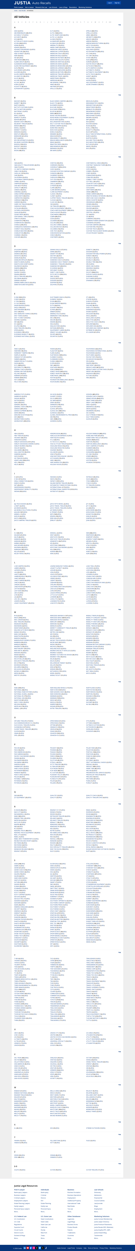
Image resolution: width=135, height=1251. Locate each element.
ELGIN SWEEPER (55, 303)
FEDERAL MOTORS (20, 371)
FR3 (87, 361)
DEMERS (17, 280)
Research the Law (41, 7)
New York (44, 1233)
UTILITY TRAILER (91, 1041)
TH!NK (16, 998)
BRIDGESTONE (91, 105)
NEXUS (52, 700)
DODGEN (53, 280)
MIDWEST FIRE (55, 657)
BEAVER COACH (19, 122)
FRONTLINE (90, 371)
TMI (51, 981)
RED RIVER (17, 847)
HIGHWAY (53, 450)
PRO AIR (88, 771)
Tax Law (70, 1209)
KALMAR (17, 535)
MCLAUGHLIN (18, 669)
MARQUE (17, 644)
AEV (15, 58)
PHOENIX (53, 750)
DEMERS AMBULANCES (21, 283)
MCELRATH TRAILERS (21, 661)
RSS (21, 31)
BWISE (88, 146)
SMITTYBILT (54, 888)
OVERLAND (90, 729)
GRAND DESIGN (91, 398)
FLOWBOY (53, 357)
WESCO (52, 1093)
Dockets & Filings (19, 1235)
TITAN (52, 973)
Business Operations (74, 1195)
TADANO (17, 961)
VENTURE (53, 1068)
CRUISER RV (90, 210)
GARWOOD (17, 396)
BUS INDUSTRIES (91, 142)
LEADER (16, 601)
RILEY (52, 851)
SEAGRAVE (17, 901)
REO (51, 829)
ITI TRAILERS (90, 485)
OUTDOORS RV (91, 727)
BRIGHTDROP (90, 107)
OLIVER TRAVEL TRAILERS (22, 729)
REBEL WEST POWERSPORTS (23, 839)
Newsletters (73, 7)
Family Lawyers (19, 1206)
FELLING (17, 373)
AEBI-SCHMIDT (19, 54)
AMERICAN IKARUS (56, 64)
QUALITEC (53, 795)
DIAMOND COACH (56, 260)
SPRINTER (53, 940)
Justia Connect (61, 1248)
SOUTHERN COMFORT (57, 903)
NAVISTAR (17, 700)
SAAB (16, 864)
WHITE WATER (55, 1113)
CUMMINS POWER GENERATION (96, 221)
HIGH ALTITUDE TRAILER (58, 444)
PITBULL (53, 762)
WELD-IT (17, 1116)
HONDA (88, 440)
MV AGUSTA (90, 669)
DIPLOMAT (53, 270)
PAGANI (16, 758)
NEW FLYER (54, 690)
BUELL (88, 128)
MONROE (89, 638)
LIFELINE (53, 585)
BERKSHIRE (18, 136)
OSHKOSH (53, 733)
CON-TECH (53, 231)
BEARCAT (17, 118)
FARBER (16, 359)
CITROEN (53, 186)
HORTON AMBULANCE (93, 444)
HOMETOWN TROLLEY (93, 438)
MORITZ (89, 651)
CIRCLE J (53, 184)
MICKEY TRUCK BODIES (57, 640)
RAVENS (16, 824)
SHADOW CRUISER (20, 919)
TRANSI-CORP (90, 969)
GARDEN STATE (19, 394)
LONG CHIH (90, 587)
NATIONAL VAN (19, 698)
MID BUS (53, 646)
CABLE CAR (17, 171)
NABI (16, 688)
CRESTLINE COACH (92, 198)
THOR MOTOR (19, 1012)
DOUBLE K (89, 260)
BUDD (88, 126)
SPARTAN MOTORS (56, 919)
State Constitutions (47, 1219)
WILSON (89, 1099)
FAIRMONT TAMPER (20, 353)
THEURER (17, 1000)
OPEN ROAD (54, 723)
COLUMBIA (53, 229)
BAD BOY (17, 101)
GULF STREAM (90, 415)
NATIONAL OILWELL (21, 694)
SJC (51, 874)
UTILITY (89, 1037)
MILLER (52, 665)
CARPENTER (18, 198)
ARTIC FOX (89, 45)
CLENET (52, 196)
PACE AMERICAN (19, 752)
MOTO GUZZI (90, 657)
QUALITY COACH (91, 795)
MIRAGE (52, 669)
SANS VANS (18, 878)
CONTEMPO (54, 237)
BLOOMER (53, 105)
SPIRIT (52, 930)
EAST (16, 312)
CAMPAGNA (18, 184)
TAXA (16, 967)
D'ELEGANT (18, 250)
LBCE (16, 593)
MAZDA (16, 657)
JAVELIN (16, 516)
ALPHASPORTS (19, 89)
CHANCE (17, 225)
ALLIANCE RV (18, 76)
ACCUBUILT (18, 35)
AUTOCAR (89, 66)
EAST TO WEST (19, 318)
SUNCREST (89, 907)
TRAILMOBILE (54, 1020)
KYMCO (88, 551)
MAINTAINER (18, 628)
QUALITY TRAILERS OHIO (94, 797)
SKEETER (53, 876)
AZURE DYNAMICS (92, 84)
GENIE (16, 413)
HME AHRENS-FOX (56, 462)
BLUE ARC (53, 107)
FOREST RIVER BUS (56, 373)
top (119, 25)
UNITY (52, 1039)
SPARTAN (53, 913)
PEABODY (17, 773)
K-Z (15, 533)
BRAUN (52, 136)
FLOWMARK (54, 359)
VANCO (16, 1066)
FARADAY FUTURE (20, 357)
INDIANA (53, 477)
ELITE (52, 305)
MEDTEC (17, 675)
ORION (52, 729)
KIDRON (53, 551)
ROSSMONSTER (91, 839)
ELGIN (52, 301)
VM (87, 1068)
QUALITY (53, 797)
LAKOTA (17, 574)
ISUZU (88, 479)
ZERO (16, 1157)
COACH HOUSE (55, 212)
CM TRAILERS (54, 206)
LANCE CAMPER (19, 580)
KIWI (51, 553)
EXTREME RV (90, 330)
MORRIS (88, 653)
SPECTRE (53, 925)
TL (51, 977)
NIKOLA (52, 702)
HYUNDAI (89, 462)
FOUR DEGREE (54, 382)
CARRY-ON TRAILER (20, 204)
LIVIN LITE (53, 599)
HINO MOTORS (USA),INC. (58, 456)
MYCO (88, 673)
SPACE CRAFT (54, 911)
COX (87, 188)
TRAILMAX (53, 1018)
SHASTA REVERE (19, 923)
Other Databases (74, 1216)
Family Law (44, 1206)
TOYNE (52, 998)
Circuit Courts (18, 1230)
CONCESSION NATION (57, 233)
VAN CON (17, 1068)
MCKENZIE (17, 665)
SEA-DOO (17, 897)
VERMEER (53, 1070)
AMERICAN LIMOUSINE (57, 70)
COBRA (52, 216)
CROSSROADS (90, 202)
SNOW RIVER (54, 892)
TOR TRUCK (54, 987)
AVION (88, 80)
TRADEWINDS (54, 1006)
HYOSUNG (89, 458)
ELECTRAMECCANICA (57, 297)
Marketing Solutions (85, 7)
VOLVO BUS (90, 1076)
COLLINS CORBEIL (56, 225)
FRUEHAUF (89, 373)
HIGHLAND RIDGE (56, 446)
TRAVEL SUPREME (92, 987)
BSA (87, 122)
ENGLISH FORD (55, 326)
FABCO (16, 349)
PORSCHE (89, 756)
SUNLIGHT (89, 915)
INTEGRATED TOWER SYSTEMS (60, 485)
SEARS (16, 905)
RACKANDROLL (19, 814)
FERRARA (17, 376)
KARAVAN (17, 541)
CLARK (52, 188)
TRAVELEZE (90, 983)
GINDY (52, 402)
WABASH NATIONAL (20, 1093)
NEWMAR (53, 698)
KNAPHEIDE (90, 535)
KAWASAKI (17, 549)
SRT (51, 944)
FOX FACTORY (90, 357)
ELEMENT (53, 299)
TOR (51, 983)
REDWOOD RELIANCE (21, 849)
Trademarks (71, 1233)
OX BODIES (89, 731)
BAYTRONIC (18, 111)
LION (52, 591)
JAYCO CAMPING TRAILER (22, 520)
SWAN (88, 942)
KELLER (16, 551)
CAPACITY (17, 188)
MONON (89, 636)
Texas (43, 1235)
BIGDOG (17, 144)
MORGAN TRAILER (92, 649)
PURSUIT (89, 783)
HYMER (88, 456)
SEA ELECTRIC (18, 899)
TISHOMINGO (54, 971)
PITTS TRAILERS (55, 764)
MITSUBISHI (54, 671)
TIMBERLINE (54, 965)
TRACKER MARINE (56, 1004)
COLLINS (53, 223)
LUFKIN (88, 601)
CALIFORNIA (18, 177)
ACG (15, 39)
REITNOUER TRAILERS (57, 816)
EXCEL (88, 316)
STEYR (88, 882)
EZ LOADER (90, 332)
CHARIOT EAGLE (19, 229)
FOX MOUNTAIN (91, 359)
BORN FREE (54, 128)
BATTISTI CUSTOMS (21, 107)
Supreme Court (19, 1227)
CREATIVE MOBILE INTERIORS (96, 196)
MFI (51, 634)
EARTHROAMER (19, 310)
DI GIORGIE (53, 268)
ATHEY (88, 58)
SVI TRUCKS (90, 936)
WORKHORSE (90, 1109)
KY (87, 549)
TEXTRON (17, 996)
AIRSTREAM (18, 60)
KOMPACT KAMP (91, 539)
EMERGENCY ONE (56, 316)
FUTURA (89, 376)
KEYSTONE (53, 545)
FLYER (52, 363)
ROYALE (88, 845)
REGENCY (17, 851)
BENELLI (17, 128)
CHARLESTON (18, 233)
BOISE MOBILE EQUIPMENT (59, 118)
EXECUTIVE (89, 320)
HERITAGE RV (54, 438)
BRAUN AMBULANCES (57, 140)
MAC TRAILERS (19, 622)
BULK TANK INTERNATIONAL (96, 134)
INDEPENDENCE (19, 487)
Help (85, 1248)
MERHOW (53, 624)
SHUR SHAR (18, 940)
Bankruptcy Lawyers (20, 1192)
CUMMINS (89, 219)
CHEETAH (53, 163)
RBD (15, 826)
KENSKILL (53, 533)
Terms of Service (93, 1248)
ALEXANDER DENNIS (21, 64)
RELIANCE (53, 818)
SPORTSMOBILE (55, 936)
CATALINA (17, 208)
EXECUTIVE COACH (92, 322)
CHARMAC (17, 235)
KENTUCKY (53, 537)
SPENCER (53, 927)
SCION (16, 890)
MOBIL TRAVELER (92, 626)
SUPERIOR (89, 923)
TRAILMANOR (54, 1016)
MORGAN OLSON (91, 646)
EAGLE (16, 307)
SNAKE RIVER (54, 890)
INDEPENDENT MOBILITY (22, 489)
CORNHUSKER (90, 175)
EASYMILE (17, 320)
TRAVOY (89, 994)
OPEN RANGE (54, 721)
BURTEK (89, 138)
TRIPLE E (89, 1002)
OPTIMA (53, 725)
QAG (15, 795)
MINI (51, 667)
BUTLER (89, 144)
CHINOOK (53, 173)
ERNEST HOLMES (55, 332)
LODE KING (90, 570)
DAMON (17, 268)
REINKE (52, 812)
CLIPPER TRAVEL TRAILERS (59, 198)
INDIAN (16, 491)
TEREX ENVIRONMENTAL (22, 985)
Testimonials (98, 1235)
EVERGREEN (90, 310)
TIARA (16, 1020)
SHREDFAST (18, 938)
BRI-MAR (53, 150)
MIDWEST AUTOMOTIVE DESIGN (61, 655)
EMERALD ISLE (55, 314)
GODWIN (53, 421)
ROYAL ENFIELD (91, 847)
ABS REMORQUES (20, 33)
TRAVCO (89, 977)
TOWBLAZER (54, 994)
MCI (15, 663)
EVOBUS (89, 312)
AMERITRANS (54, 78)
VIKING (88, 1060)
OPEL (16, 735)
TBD (15, 971)
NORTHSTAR (90, 690)
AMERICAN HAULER (56, 60)
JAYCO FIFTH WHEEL (56, 504)
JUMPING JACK (91, 518)
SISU (51, 872)
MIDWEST (53, 653)
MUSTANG (89, 663)
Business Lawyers (20, 1195)
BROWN (88, 118)
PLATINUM (54, 768)
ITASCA (88, 481)
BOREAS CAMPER (55, 126)
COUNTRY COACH (92, 184)
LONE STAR (90, 580)
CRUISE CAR (90, 206)
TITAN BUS (54, 975)
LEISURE (53, 570)
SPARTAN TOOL (55, 921)
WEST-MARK (54, 1095)
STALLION (89, 864)
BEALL (16, 115)
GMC (51, 419)
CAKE (16, 175)
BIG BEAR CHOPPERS (21, 142)
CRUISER (89, 208)
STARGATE (89, 872)
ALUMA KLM (54, 43)
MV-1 (88, 667)
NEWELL (17, 708)
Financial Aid (98, 1198)
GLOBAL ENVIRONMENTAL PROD (61, 415)
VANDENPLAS (18, 1072)
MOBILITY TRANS (92, 620)
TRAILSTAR (90, 961)
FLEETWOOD (54, 355)
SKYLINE (53, 880)
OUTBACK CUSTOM (92, 725)
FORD (52, 369)
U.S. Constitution (19, 1219)
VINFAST (89, 1064)
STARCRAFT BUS (91, 868)
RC (15, 829)
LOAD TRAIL (90, 566)
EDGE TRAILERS (19, 328)
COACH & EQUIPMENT (57, 208)
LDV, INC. (17, 599)
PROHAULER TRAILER (93, 775)
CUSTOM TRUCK (91, 229)
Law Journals (98, 1203)
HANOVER (17, 440)
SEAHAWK (17, 903)
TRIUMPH (89, 1008)
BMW (52, 113)
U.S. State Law (46, 1216)
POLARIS (53, 783)
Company (79, 1248)
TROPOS (89, 1012)
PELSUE (16, 777)
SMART (52, 882)
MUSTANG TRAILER (92, 665)
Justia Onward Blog (100, 1233)
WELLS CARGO (54, 1091)
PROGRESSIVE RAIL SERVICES (95, 773)
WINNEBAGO (90, 1101)
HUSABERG (89, 450)
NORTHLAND (90, 688)
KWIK (88, 547)
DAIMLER (17, 258)
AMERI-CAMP (54, 47)
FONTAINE (53, 367)
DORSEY (88, 256)
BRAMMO (53, 134)
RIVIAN (88, 814)
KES (51, 543)
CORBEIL (89, 171)
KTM (87, 545)
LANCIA (16, 582)
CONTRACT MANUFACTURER (95, 165)
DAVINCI (17, 272)
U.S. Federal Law (20, 1216)
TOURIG (52, 991)
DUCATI (88, 272)
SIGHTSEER (18, 944)
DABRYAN (17, 252)
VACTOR (17, 1060)
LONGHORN (90, 589)
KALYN (16, 537)
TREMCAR (89, 996)
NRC (87, 700)
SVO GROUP (90, 938)
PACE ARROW (18, 754)
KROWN (88, 541)
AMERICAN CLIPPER (56, 51)
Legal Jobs (71, 1219)
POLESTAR (89, 750)
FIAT (15, 380)
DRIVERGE (89, 268)
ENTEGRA (53, 328)
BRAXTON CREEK (55, 144)
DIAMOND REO (55, 266)
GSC (87, 413)
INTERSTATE (54, 491)
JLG (87, 508)
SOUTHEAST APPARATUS (58, 901)
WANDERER (18, 1101)
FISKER (52, 349)
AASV (16, 31)
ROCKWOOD (90, 824)
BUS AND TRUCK (91, 140)
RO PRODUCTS (91, 835)
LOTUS (88, 595)
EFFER (16, 330)
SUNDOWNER (90, 911)
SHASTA (16, 921)
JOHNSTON (90, 514)
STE (87, 876)
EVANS (88, 303)
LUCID (88, 597)
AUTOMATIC (90, 70)
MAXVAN (17, 653)
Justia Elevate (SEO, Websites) (103, 1227)
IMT (15, 485)
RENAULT (53, 822)
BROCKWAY (90, 113)
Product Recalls (72, 1227)
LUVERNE (89, 603)
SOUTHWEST (54, 907)
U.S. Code (17, 1222)
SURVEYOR (89, 930)
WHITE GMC (54, 1109)
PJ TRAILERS (54, 766)
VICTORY (89, 1058)
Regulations (18, 1224)
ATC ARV (89, 56)
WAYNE (16, 1109)
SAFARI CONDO (19, 872)
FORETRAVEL (54, 376)
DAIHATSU (17, 256)
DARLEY (16, 270)
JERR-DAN (53, 518)
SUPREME (89, 927)
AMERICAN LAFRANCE (57, 68)
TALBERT (17, 965)
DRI (87, 264)
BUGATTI (89, 130)
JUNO (88, 520)
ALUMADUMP (54, 41)
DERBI (52, 252)
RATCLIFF (17, 822)
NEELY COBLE (18, 702)
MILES (52, 661)
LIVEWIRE (53, 597)
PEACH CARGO (19, 775)
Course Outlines (99, 1201)
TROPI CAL (89, 1010)
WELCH (16, 1113)
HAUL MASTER (19, 452)
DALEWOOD (18, 266)
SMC (51, 884)
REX (51, 837)
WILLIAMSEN (90, 1097)
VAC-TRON (17, 1058)
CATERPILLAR (18, 210)
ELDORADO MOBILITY (21, 334)
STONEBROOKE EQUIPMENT (95, 884)
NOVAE (88, 698)
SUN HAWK (90, 913)
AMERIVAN (53, 80)
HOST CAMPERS (91, 446)
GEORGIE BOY (18, 421)
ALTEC (52, 33)
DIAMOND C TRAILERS (57, 264)
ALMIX (16, 84)
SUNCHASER (90, 905)
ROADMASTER (90, 816)
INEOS (52, 479)
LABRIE (16, 568)
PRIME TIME (90, 768)
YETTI (52, 1143)
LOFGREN (89, 574)
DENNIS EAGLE (55, 250)
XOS (51, 1128)
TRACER (52, 1002)
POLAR (52, 781)
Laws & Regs (63, 7)
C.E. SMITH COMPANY (21, 169)
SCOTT (16, 892)
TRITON (89, 1006)
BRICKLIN (89, 101)
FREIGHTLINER (91, 367)
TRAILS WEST (90, 963)
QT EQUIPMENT (19, 797)
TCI (15, 973)
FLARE (52, 353)
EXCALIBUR (90, 314)
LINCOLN (53, 589)
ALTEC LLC (53, 37)
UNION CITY (54, 1033)
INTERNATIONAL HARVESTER (60, 489)
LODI (87, 572)
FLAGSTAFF (53, 351)
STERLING (89, 880)
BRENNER (53, 148)
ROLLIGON (89, 829)
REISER (52, 814)
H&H (15, 434)
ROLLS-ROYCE (90, 833)
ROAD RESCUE (90, 820)
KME (87, 533)
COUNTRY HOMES (92, 186)
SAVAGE (16, 884)
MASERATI (17, 646)
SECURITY (17, 909)
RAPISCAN (17, 820)
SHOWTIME (18, 932)
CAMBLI (16, 181)
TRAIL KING (54, 1014)
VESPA (52, 1074)
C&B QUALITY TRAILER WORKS (24, 165)
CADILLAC (17, 173)
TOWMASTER (54, 996)
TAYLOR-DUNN (19, 969)
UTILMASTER (90, 1043)
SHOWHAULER (19, 930)
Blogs (96, 1206)
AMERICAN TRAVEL (56, 76)
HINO (52, 454)
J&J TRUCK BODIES (20, 504)
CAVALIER (17, 212)
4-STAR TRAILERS (92, 1170)
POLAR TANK (90, 748)
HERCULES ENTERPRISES (58, 436)
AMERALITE (54, 45)
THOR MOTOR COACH (21, 1014)
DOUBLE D (89, 258)
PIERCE (52, 756)
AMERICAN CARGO (56, 49)
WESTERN (53, 1097)
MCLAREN (17, 667)
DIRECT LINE (54, 272)
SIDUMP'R (17, 942)
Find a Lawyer (18, 7)
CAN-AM (17, 186)
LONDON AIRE (91, 578)
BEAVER (16, 120)
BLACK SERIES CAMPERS (58, 101)
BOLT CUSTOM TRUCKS (58, 124)
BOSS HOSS (54, 130)
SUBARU (89, 897)
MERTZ (52, 630)
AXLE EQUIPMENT (92, 82)
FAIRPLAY (17, 355)
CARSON (17, 206)
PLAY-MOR (53, 771)
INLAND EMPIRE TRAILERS (59, 483)
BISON (16, 150)
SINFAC (52, 870)
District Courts (19, 1233)
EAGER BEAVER (19, 305)
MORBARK (89, 640)
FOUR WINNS (90, 353)
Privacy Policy (104, 1248)
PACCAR (16, 748)
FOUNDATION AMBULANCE (59, 380)
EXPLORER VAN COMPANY (94, 328)
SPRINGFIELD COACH (57, 938)
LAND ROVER (18, 587)
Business (71, 1190)
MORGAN (89, 642)
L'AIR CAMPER (18, 566)
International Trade (74, 1203)
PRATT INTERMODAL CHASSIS (96, 762)
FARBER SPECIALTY (20, 361)
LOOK (88, 591)
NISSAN (52, 706)
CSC (87, 214)
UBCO (16, 1033)
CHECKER (17, 237)
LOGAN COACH (91, 576)
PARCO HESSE (18, 768)
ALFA (15, 68)
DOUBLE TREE (90, 262)
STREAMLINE (90, 892)
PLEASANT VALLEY (56, 775)
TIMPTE (52, 967)
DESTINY (53, 256)
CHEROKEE (53, 165)
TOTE (52, 989)
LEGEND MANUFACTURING (59, 566)
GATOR (16, 400)
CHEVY (52, 169)
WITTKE (88, 1103)
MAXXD (16, 655)
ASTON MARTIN (91, 51)
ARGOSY (88, 39)
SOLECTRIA (54, 895)
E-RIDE (16, 299)
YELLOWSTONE (55, 1141)
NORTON (89, 694)
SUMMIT (89, 899)
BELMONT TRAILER (20, 124)
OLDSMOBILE (18, 727)
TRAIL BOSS (54, 1008)
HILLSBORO (54, 452)
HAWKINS (17, 454)
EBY (15, 322)
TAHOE (16, 963)
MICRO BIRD (54, 642)
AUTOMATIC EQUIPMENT (94, 72)
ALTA (52, 31)
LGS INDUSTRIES (55, 576)
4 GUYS (16, 1170)
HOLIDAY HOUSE (55, 464)
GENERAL (17, 405)
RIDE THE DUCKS (55, 849)
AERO (16, 56)
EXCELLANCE (90, 318)
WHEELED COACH (56, 1107)
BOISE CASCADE (55, 115)
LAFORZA (17, 570)
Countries (71, 1235)
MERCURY (53, 622)
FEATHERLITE (18, 367)
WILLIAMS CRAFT (91, 1095)
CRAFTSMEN (90, 190)
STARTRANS (90, 874)
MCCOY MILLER (19, 659)
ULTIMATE (17, 1039)
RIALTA (52, 845)
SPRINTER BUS (55, 942)
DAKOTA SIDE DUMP (21, 264)
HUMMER (89, 448)
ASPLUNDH (90, 49)
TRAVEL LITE (90, 985)
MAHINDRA (18, 626)
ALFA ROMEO (18, 70)
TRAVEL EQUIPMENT (93, 981)
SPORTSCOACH (55, 932)
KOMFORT (89, 537)
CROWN (88, 204)
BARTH (16, 105)
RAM (15, 816)
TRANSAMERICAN (92, 965)
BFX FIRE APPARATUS (21, 140)
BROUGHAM (90, 115)
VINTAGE (89, 1066)
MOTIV (88, 655)
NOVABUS (89, 696)
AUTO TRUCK (90, 74)
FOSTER (52, 378)
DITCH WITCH (54, 274)
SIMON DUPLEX (55, 868)
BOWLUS (53, 132)
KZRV (88, 553)
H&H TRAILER (18, 436)
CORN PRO (89, 177)
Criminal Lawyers (19, 1198)
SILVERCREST (18, 946)
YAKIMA (16, 1141)
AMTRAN (53, 86)
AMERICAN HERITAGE (57, 62)
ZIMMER (53, 1157)
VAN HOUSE (18, 1078)
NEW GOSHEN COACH (57, 692)
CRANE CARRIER (91, 194)
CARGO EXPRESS (19, 194)
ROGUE (88, 826)
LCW (15, 595)
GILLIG (52, 398)
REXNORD (53, 841)
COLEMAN (53, 221)
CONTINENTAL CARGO (93, 163)
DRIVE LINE (90, 266)
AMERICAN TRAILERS (57, 74)
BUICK (88, 132)
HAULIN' (17, 448)
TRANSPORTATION (92, 971)
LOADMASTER (54, 601)
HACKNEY (17, 438)
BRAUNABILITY (55, 138)
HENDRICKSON (55, 434)
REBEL (16, 837)
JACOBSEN (17, 508)
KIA (51, 549)
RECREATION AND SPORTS (23, 841)
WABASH (17, 1091)
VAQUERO (53, 1062)
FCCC (15, 365)
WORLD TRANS (91, 1111)
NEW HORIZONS (55, 694)
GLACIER (53, 407)
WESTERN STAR (55, 1099)
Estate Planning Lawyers (22, 1203)
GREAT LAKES (90, 402)
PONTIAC (89, 752)
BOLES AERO (54, 120)
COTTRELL (89, 181)
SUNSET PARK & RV (92, 921)
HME (51, 460)
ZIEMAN (53, 1155)
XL (15, 1128)
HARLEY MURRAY (19, 446)
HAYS (16, 456)
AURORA (89, 62)
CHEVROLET (54, 167)
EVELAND (89, 305)
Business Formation (74, 1192)
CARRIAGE (17, 200)
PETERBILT (18, 779)
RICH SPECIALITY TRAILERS (59, 847)
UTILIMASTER (90, 1035)
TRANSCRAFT (90, 967)
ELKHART (53, 307)
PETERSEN (17, 781)
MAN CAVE (17, 634)
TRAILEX (53, 1012)
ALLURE (16, 80)
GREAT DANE (90, 400)
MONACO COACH (91, 630)
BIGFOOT (17, 146)
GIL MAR (53, 400)
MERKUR (53, 626)
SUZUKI (88, 934)
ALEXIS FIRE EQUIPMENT (22, 66)
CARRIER (17, 202)
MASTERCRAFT (19, 649)
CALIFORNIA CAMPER (21, 179)
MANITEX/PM (18, 636)
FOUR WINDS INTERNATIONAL (96, 351)
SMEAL (52, 886)
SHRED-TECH (18, 936)
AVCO (88, 78)
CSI (87, 216)
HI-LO (52, 440)
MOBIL (52, 673)
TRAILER (53, 1010)
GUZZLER (89, 419)
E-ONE (16, 297)
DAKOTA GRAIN (19, 262)
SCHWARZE (18, 888)
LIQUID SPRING (55, 593)
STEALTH (89, 878)
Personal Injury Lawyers (22, 1209)
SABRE (16, 866)
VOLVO (88, 1074)
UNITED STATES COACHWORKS (60, 1037)
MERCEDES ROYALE (56, 620)
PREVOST (89, 766)
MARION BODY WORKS (21, 640)
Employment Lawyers (21, 1201)
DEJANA (16, 274)
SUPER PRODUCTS (92, 925)
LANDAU (17, 585)
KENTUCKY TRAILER (56, 539)
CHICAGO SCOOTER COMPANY (60, 171)
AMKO (52, 84)
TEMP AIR (17, 975)
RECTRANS (17, 843)
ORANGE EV (54, 727)
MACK (16, 618)
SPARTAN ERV (54, 915)
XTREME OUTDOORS (93, 1128)
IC (14, 477)
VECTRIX (53, 1066)
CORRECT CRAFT (91, 179)
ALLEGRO (17, 72)
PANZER (17, 764)
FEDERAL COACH (19, 369)
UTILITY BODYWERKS (93, 1039)
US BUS (52, 1045)
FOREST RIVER (54, 371)
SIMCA (52, 866)
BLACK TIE (53, 103)
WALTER (17, 1099)
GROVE (88, 409)
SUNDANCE (90, 909)
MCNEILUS (17, 671)
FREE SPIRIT (90, 365)
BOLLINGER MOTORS (57, 122)
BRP (87, 120)
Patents (70, 1230)
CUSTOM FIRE (90, 227)
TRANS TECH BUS (92, 975)
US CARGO (89, 1033)
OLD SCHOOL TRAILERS (22, 725)
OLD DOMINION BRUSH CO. (23, 723)
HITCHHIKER (54, 458)
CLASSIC (53, 194)
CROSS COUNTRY (91, 200)
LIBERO (52, 578)
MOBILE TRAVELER (92, 616)
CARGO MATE (18, 196)
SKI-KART (53, 878)
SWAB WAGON (91, 940)
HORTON (89, 442)
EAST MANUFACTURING (22, 314)
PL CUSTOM (54, 773)
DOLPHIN (53, 285)
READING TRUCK (19, 831)
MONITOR (89, 634)
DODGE (52, 278)
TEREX (16, 981)
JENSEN (52, 516)
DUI (42, 1201)
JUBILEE (88, 516)
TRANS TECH (90, 973)
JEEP (51, 514)
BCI (15, 113)
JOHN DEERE (90, 510)
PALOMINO (18, 762)
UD (15, 1037)
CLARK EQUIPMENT (56, 192)
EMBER (52, 312)
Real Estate (71, 1206)
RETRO (52, 831)
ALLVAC (16, 82)
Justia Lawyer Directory (101, 1222)
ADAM (16, 45)
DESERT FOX (54, 254)
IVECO (88, 487)
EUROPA (89, 301)
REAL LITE (17, 835)
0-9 (110, 22)
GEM (15, 402)
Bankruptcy (44, 1192)
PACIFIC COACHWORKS (21, 756)
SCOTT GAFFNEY (19, 895)
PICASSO (53, 754)
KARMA (16, 543)
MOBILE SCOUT (55, 675)
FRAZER (88, 363)
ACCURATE (17, 37)
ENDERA (53, 322)
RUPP (88, 851)
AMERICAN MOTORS (57, 72)
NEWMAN (53, 696)
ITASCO (88, 483)
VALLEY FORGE (19, 1062)
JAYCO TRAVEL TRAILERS (58, 508)
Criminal (43, 1195)
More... (16, 1212)
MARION (17, 638)
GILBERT (53, 396)
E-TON (16, 301)
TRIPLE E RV (90, 1004)
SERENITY (17, 913)
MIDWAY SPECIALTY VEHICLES (60, 651)
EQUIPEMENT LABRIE (57, 330)
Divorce (43, 1198)
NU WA (88, 704)
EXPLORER (89, 324)
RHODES (53, 843)
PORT (88, 758)
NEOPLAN (17, 706)
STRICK (88, 895)
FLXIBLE (52, 361)
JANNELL (17, 514)
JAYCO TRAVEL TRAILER (57, 506)
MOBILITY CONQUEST (93, 618)
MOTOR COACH (91, 659)
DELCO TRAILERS (19, 276)
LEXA (51, 572)
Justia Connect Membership (103, 1219)
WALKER (17, 1097)
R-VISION (17, 810)
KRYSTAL (89, 543)
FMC (51, 365)
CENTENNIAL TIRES (20, 216)
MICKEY (52, 638)
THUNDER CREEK (19, 1018)
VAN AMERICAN (19, 1064)
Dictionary (97, 1192)
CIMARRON (54, 181)
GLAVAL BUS (54, 411)
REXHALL (53, 839)
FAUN (16, 363)
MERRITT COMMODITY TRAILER (60, 628)
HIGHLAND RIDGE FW (57, 448)
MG (51, 636)
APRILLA (89, 33)
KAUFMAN (17, 547)
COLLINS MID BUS (56, 227)
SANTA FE (17, 880)
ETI (87, 297)
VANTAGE (53, 1060)
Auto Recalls (22, 10)
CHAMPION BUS (19, 223)
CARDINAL (17, 192)
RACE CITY (17, 812)
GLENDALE (53, 413)
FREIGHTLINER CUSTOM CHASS (96, 369)
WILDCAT (89, 1091)
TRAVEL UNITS (91, 989)
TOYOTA (53, 1000)
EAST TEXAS (18, 316)
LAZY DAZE (17, 591)
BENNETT (17, 130)
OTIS (87, 721)
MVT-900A (89, 671)
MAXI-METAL (18, 651)
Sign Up (117, 3)
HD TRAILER (18, 458)
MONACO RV (90, 632)
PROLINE (89, 777)
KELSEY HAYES (19, 553)
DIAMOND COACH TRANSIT (59, 262)
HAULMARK (18, 450)
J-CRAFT (16, 506)
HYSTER (88, 460)
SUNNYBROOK (91, 919)
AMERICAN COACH (56, 54)
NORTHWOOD (91, 692)
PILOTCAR (53, 760)
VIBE (51, 1076)
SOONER (53, 899)
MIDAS (52, 644)
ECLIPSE (16, 326)
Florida (43, 1230)
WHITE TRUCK (55, 1111)
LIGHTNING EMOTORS (57, 587)
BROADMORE (90, 111)
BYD (87, 148)
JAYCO (16, 518)
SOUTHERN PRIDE (56, 905)
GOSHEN (89, 394)
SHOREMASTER (19, 927)
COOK (88, 167)
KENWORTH (54, 541)
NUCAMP (89, 702)
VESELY (52, 1072)
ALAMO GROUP (19, 62)
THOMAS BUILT (19, 1006)
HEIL (15, 462)
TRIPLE (88, 1000)
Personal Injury (46, 1209)
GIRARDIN (53, 405)
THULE (16, 1016)
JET (87, 504)
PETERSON (17, 783)
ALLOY (16, 78)
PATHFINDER (18, 771)
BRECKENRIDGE (55, 146)
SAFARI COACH (19, 870)
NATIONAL (17, 690)
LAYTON (17, 589)
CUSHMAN (89, 223)
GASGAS (16, 398)
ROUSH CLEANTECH (92, 843)
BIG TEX (16, 148)
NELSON (17, 704)
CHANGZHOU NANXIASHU (22, 227)
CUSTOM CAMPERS (92, 225)
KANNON (17, 539)
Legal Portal (71, 1248)
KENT (52, 535)
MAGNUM (17, 624)
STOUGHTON (90, 888)
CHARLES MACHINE (20, 231)
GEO (15, 417)
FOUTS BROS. (90, 355)
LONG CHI (89, 585)
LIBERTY (53, 580)
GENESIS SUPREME (20, 411)
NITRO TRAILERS (55, 708)
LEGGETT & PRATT (56, 568)
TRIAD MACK (90, 998)
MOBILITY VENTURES (93, 622)
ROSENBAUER (90, 837)
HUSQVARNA (90, 452)
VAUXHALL (53, 1064)
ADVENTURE (18, 51)
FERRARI (17, 378)
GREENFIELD (90, 407)
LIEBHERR (53, 582)
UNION (16, 1045)
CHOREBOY (54, 175)
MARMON (17, 642)
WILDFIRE (89, 1093)
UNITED (53, 1035)
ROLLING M (90, 831)
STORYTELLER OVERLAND (94, 886)
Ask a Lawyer (29, 7)
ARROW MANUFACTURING (94, 43)
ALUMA (52, 39)
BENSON (17, 132)
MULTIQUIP (90, 661)
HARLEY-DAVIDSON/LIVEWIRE (24, 444)
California (44, 1227)
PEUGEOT (53, 748)
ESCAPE (52, 334)
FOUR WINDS (90, 349)
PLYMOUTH (54, 779)
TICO (51, 959)
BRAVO (52, 142)
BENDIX (16, 126)
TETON (16, 991)
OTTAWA (89, 723)
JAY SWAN (53, 510)
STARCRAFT (90, 866)
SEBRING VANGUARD (21, 907)
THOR (16, 1010)
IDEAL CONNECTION (21, 481)
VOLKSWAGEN (90, 1072)
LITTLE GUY (54, 595)
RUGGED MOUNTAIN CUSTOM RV (97, 849)
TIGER (52, 963)
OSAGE (52, 731)
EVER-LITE (89, 307)
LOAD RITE (53, 603)
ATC (87, 54)
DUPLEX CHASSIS (91, 274)
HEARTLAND (18, 460)
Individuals (45, 1190)
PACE (16, 750)
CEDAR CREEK (18, 214)
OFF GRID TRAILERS (20, 721)
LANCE (16, 578)
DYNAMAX (89, 280)
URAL (52, 1043)
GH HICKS (53, 394)
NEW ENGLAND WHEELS (58, 688)
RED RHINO (18, 845)
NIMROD (53, 704)
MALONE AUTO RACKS (21, 630)
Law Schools (53, 7)
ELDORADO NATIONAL (21, 336)
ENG (51, 324)
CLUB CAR (53, 202)
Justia (15, 10)
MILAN (52, 659)
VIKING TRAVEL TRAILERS (94, 1062)
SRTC (52, 946)
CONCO (52, 235)
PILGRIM (53, 758)
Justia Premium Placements (103, 1224)
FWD (87, 378)
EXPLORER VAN (91, 326)
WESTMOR (53, 1101)
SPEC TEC (53, 923)
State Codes (44, 1222)
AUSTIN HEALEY (91, 64)
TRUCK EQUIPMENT (92, 1014)
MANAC (16, 632)
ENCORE (53, 320)
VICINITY (53, 1078)
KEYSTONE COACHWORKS (58, 547)
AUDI (88, 60)
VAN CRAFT (18, 1070)
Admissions (98, 1195)
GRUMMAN (90, 411)
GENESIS (17, 409)
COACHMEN (54, 214)
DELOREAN (17, 278)
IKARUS (16, 483)
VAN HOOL (17, 1076)
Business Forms (73, 1224)
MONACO (89, 628)
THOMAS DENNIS (20, 1008)
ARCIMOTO (90, 37)
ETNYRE (88, 299)
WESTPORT (54, 1103)
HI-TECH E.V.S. (54, 442)
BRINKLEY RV (90, 109)
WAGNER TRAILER (20, 1095)
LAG (15, 572)
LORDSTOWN (90, 593)
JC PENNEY (53, 512)
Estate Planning (46, 1203)
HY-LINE (89, 454)
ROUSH (88, 841)
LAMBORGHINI (19, 576)
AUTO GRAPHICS (91, 68)
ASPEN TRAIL (90, 47)
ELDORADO (18, 332)
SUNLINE (89, 917)
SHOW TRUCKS (19, 934)
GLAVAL (52, 409)
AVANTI (88, 76)
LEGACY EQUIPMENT (21, 603)
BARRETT (17, 103)
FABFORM (17, 351)
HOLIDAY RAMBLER (92, 434)
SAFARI (16, 868)
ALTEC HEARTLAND (56, 35)
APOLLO (53, 89)
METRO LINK (54, 632)
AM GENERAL (54, 82)
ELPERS (52, 310)
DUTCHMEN (90, 278)
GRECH (88, 405)
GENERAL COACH (19, 407)
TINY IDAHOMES (55, 969)
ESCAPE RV (53, 336)
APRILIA (88, 31)
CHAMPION (18, 221)
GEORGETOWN (19, 419)
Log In (110, 3)
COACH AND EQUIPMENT (58, 210)
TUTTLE (89, 1020)
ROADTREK (89, 822)
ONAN (16, 733)
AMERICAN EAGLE (56, 56)
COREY (88, 173)
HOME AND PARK (91, 436)
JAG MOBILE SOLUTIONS (22, 510)
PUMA (88, 781)
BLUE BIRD (53, 109)
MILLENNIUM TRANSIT (58, 663)
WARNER (17, 1105)
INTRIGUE (89, 477)
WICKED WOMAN (55, 1116)
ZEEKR (16, 1155)
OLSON (16, 731)
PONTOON (89, 754)
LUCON (88, 599)
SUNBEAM (89, 903)
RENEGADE (53, 824)
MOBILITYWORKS (92, 624)
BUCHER (89, 124)
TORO (52, 985)
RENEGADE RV (54, 826)
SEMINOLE (17, 911)
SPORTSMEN (54, 934)
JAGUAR (16, 512)
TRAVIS (88, 991)
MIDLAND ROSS (55, 649)
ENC (51, 318)
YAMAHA (17, 1143)
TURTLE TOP (90, 1016)
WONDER (89, 1107)
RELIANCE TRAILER (56, 820)
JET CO (88, 506)
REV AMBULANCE (56, 833)
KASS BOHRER (18, 545)
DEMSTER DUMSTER (21, 285)
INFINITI (53, 481)
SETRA (16, 915)
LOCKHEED (89, 568)
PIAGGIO (53, 752)
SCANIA (16, 886)
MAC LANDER (18, 620)
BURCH (88, 136)
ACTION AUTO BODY (21, 41)
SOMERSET (53, 897)
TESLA (16, 989)
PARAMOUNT (18, 766)
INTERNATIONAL (55, 487)
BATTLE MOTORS (20, 109)
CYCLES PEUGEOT (92, 233)
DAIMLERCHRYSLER (20, 260)
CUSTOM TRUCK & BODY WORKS (97, 231)
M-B (15, 616)
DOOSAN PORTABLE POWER (95, 254)
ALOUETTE (17, 86)
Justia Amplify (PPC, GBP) (102, 1230)
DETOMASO (54, 258)
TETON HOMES (19, 994)
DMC (51, 276)
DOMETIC (89, 250)
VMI (87, 1070)
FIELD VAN (17, 382)
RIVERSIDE (89, 812)
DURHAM (89, 276)
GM (51, 417)
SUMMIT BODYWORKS (93, 901)
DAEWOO (17, 254)
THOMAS (17, 1004)
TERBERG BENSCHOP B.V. (22, 979)
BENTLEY (17, 134)
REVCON (53, 835)
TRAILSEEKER (90, 959)
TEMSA (16, 977)
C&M (15, 167)
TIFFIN (52, 961)
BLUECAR (53, 111)
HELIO (16, 464)
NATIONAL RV (18, 696)
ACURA (16, 43)
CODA (52, 219)
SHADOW (17, 917)
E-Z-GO (16, 303)
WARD (16, 1103)
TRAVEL (88, 979)
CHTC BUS (53, 179)
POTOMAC (89, 760)
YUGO (88, 1141)
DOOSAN (89, 252)
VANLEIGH (53, 1058)
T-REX (16, 959)
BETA (16, 138)
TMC (51, 979)
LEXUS (52, 574)
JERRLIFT (53, 520)
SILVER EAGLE (54, 864)
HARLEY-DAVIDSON (20, 442)
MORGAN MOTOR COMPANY (95, 644)
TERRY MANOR (19, 987)
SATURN (17, 882)
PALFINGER (18, 760)
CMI (51, 204)
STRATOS (89, 890)
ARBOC (88, 35)
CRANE (88, 192)
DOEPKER (53, 283)
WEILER (16, 1111)
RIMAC (88, 810)
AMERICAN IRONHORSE (58, 66)
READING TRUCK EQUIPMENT (24, 833)
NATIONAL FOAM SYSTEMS (23, 692)
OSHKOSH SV (54, 735)
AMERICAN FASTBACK (57, 58)
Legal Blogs (71, 1222)
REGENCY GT (54, 810)
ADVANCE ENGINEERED (22, 49)
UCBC (16, 1035)
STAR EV (89, 870)
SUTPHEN (89, 932)
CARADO (17, 190)
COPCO (88, 169)
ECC (15, 324)
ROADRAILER (90, 818)
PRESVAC (89, 764)
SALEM (16, 876)
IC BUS (16, 479)
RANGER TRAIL (19, 818)
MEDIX (16, 673)
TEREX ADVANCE (19, 983)
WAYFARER (17, 1107)
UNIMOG (17, 1043)
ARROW (88, 41)
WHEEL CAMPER (55, 1105)
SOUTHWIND (54, 909)
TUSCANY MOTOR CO (93, 1018)
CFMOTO (17, 219)
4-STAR (52, 1170)
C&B (15, 163)
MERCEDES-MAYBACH (57, 616)
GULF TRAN (90, 417)
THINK (16, 1002)
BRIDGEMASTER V (92, 103)
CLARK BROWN (55, 190)
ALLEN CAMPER (19, 74)
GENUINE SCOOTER (20, 415)
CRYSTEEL (89, 212)
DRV (87, 270)
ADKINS (16, 47)
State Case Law (46, 1224)
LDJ (15, 597)
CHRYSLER (53, 177)
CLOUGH (53, 200)
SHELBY (16, 925)
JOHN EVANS (90, 512)
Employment (72, 1198)
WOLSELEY (89, 1105)
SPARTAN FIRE (55, 917)
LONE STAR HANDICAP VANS (95, 582)
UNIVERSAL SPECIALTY (57, 1041)
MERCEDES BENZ (55, 618)
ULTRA (16, 1041)
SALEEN (16, 874)
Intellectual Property (74, 1201)
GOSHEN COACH (91, 396)
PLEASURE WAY (55, 777)
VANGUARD (18, 1074)
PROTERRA (89, 779)
